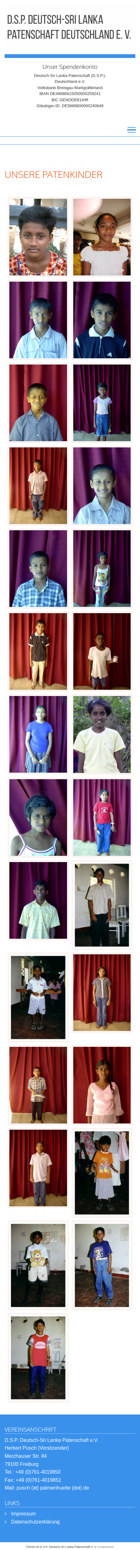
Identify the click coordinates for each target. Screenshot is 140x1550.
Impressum (106, 1546)
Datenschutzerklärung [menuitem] (35, 1521)
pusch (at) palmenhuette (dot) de (52, 1487)
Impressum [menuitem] (23, 1513)
